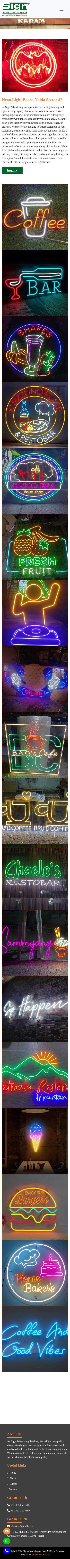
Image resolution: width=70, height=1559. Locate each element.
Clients (12, 1483)
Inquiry (12, 170)
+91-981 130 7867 (18, 1510)
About (11, 1478)
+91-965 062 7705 (18, 1505)
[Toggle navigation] (61, 9)
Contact (12, 1489)
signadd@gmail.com (20, 1526)
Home (11, 1472)
